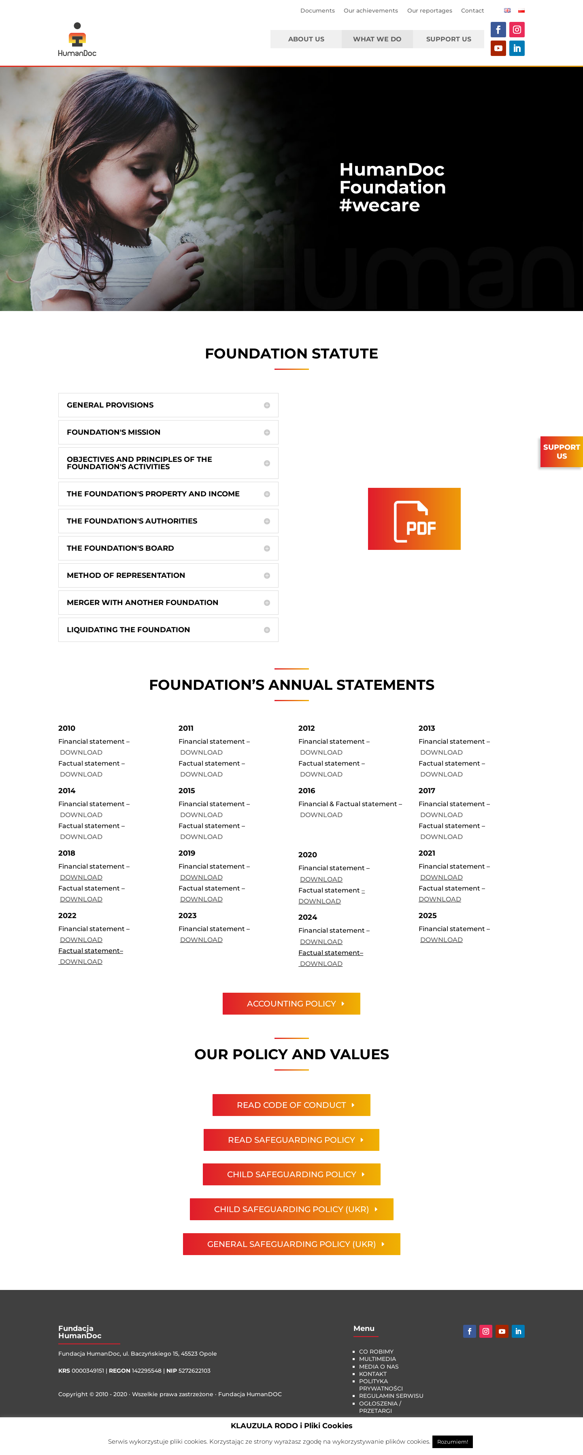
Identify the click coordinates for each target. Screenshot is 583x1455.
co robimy (376, 1351)
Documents (317, 10)
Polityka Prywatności (381, 1385)
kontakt (373, 1374)
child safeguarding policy (291, 1174)
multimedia (377, 1359)
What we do (377, 39)
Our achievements (371, 10)
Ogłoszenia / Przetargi (380, 1407)
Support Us (448, 39)
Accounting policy (291, 1004)
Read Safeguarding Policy (291, 1140)
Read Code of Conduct (291, 1105)
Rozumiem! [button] (452, 1441)
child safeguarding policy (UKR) (291, 1209)
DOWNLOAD (81, 752)
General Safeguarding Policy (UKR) (291, 1244)
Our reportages (429, 10)
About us (306, 39)
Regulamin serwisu (391, 1395)
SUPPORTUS (561, 452)
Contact (472, 10)
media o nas (379, 1366)
